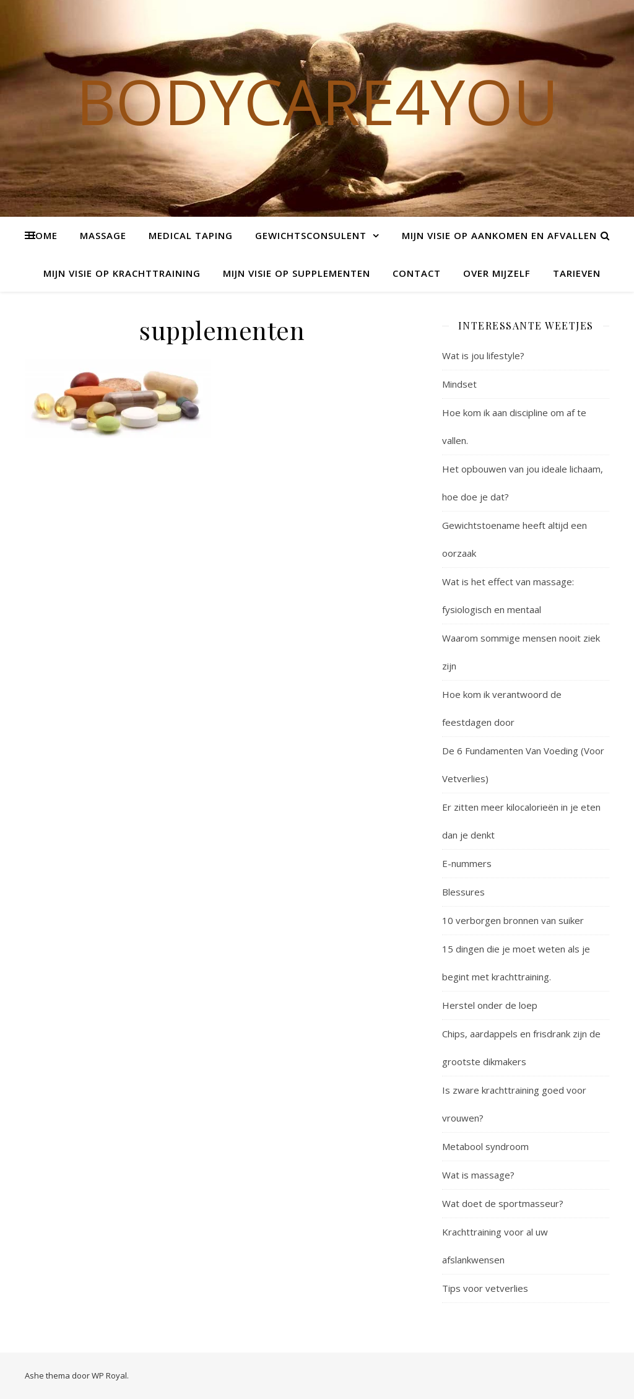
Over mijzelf (497, 273)
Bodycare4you (317, 101)
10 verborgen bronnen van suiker (513, 920)
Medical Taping (191, 235)
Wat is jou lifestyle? (483, 355)
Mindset (459, 384)
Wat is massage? (478, 1175)
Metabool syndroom (485, 1146)
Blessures (463, 892)
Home (43, 235)
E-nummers (467, 863)
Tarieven (577, 273)
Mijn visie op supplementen (296, 273)
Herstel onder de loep (489, 1005)
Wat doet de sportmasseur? (502, 1203)
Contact (417, 273)
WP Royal (109, 1375)
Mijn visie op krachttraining (122, 273)
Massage (103, 235)
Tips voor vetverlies (485, 1288)
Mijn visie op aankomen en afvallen (499, 235)
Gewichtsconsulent (311, 235)
